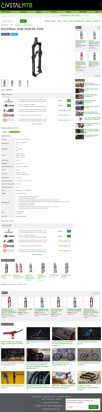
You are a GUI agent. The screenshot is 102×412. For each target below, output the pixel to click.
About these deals (79, 30)
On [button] (64, 405)
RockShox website (21, 216)
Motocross (58, 399)
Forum (68, 12)
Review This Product (7, 221)
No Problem (93, 407)
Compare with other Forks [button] (10, 128)
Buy (69, 100)
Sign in (78, 15)
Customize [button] (70, 407)
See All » (97, 76)
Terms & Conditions (36, 396)
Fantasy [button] (23, 12)
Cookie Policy (60, 396)
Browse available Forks (64, 110)
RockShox (18, 25)
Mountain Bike (50, 399)
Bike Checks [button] (6, 12)
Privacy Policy (47, 396)
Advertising (68, 396)
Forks (11, 25)
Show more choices (37, 124)
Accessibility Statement (41, 405)
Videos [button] (38, 12)
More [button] (97, 12)
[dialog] (83, 404)
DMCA (53, 396)
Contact (43, 399)
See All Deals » (96, 293)
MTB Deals (83, 12)
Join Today (71, 15)
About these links (5, 96)
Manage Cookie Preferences (51, 402)
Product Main (4, 25)
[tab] (4, 132)
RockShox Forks (27, 25)
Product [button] (53, 12)
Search (23, 21)
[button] (5, 34)
